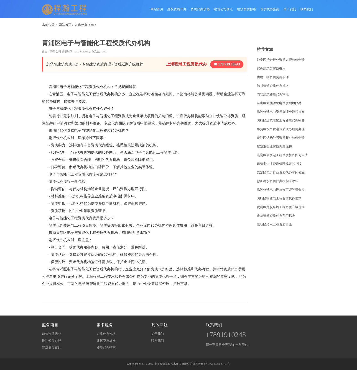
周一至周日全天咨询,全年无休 (227, 345)
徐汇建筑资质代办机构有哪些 (277, 181)
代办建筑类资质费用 (271, 68)
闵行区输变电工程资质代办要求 (279, 198)
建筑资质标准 (246, 9)
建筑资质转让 (51, 347)
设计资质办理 (51, 340)
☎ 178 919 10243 (227, 64)
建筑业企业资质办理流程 (274, 146)
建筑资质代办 (176, 9)
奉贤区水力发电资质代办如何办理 (281, 129)
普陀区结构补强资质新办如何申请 (281, 138)
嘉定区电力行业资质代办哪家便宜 (281, 172)
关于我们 (289, 9)
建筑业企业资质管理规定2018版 (279, 164)
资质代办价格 (200, 9)
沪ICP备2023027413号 (217, 363)
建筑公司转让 (223, 9)
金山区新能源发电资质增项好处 (279, 103)
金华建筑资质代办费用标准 (276, 215)
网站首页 (156, 9)
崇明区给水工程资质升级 (274, 224)
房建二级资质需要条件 (273, 77)
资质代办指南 (269, 9)
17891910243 (226, 334)
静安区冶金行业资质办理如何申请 (281, 60)
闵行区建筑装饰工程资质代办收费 (281, 120)
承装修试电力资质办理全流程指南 (281, 112)
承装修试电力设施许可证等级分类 (281, 189)
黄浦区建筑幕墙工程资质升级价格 (281, 207)
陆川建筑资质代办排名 (273, 86)
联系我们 (306, 9)
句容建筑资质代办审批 (273, 94)
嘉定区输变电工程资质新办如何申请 (282, 155)
